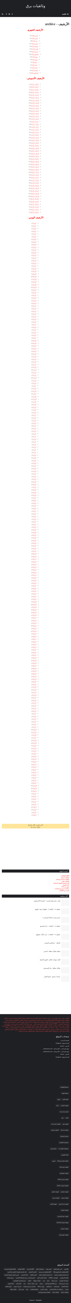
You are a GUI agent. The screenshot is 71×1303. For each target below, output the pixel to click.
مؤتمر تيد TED (65, 887)
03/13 (34, 234)
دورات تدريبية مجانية (18, 1025)
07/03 (34, 748)
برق (62, 1118)
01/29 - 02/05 (35, 103)
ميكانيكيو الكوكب (34, 1289)
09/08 (35, 602)
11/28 (34, 412)
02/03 (35, 287)
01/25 (34, 308)
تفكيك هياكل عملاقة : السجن (52, 951)
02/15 (34, 258)
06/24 (34, 767)
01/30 (34, 298)
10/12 (34, 522)
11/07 (34, 460)
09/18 (34, 583)
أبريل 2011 (34, 65)
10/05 (34, 540)
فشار (67, 1118)
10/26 (34, 490)
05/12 (34, 793)
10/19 (34, 506)
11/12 (34, 450)
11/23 (34, 423)
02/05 (35, 282)
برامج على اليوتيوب (63, 1280)
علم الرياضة (23, 1027)
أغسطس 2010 (34, 73)
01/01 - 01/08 (35, 113)
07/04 (34, 745)
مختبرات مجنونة (50, 1029)
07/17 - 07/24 (35, 177)
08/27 (34, 618)
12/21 (34, 375)
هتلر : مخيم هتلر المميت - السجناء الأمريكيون (47, 901)
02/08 (34, 274)
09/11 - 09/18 (35, 156)
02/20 (35, 252)
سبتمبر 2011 (35, 51)
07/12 (34, 724)
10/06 (34, 538)
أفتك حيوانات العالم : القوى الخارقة (50, 960)
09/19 (34, 580)
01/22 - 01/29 (35, 105)
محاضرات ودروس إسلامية (62, 888)
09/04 (35, 607)
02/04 (34, 284)
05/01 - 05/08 (35, 201)
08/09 (35, 660)
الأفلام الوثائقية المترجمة (14, 1018)
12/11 (34, 386)
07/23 (34, 703)
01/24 (34, 311)
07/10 (35, 729)
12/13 (34, 383)
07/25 (34, 697)
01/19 (34, 322)
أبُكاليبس (66, 1018)
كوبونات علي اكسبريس (63, 1216)
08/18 (34, 636)
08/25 (34, 620)
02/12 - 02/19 (35, 97)
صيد (49, 1027)
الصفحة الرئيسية (65, 1040)
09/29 (35, 556)
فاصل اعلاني (65, 1099)
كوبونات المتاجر (64, 1105)
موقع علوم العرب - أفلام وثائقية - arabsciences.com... (56, 1048)
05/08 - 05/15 (35, 199)
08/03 (35, 676)
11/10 (34, 455)
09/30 (35, 554)
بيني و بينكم (61, 1025)
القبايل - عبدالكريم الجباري (52, 943)
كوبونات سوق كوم (64, 1173)
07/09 (34, 732)
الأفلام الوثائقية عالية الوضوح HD (60, 1272)
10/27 (34, 487)
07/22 (34, 706)
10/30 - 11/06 (35, 137)
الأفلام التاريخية (33, 1018)
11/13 (34, 447)
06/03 (35, 791)
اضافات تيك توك (55, 1130)
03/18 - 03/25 (35, 84)
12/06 (34, 396)
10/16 (34, 514)
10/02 (34, 548)
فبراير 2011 (34, 67)
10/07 (34, 535)
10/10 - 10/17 (35, 209)
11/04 (34, 468)
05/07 (34, 796)
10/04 (34, 543)
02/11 (34, 266)
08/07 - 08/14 (35, 169)
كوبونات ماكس (55, 1191)
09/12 (34, 596)
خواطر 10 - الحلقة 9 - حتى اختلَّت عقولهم (48, 934)
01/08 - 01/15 (35, 111)
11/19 (34, 431)
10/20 (34, 503)
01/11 (34, 338)
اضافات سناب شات (55, 1124)
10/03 (34, 546)
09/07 (35, 604)
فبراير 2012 (35, 38)
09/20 (34, 578)
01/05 (34, 348)
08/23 (35, 626)
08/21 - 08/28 (35, 164)
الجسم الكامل (36, 1022)
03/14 (34, 231)
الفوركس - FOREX (58, 1024)
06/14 (34, 777)
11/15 (34, 442)
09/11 (35, 599)
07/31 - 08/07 (35, 172)
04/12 (34, 801)
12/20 (35, 378)
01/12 (34, 335)
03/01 (34, 244)
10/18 (34, 508)
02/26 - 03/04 (35, 92)
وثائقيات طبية (65, 881)
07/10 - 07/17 (35, 180)
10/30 (34, 482)
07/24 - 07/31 (35, 175)
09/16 (34, 588)
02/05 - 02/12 (35, 100)
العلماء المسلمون (64, 1277)
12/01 (34, 404)
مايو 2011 (34, 62)
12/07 (34, 394)
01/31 (34, 295)
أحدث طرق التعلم (59, 1018)
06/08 (35, 785)
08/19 (34, 634)
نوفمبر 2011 (35, 46)
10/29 (34, 484)
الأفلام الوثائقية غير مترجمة (47, 1020)
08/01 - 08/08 (35, 212)
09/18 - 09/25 (35, 153)
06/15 (34, 775)
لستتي (53, 1161)
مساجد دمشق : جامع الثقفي (52, 976)
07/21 (34, 708)
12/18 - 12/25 (35, 119)
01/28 (34, 303)
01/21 (34, 316)
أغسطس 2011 (35, 54)
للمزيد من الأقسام (64, 890)
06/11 (34, 780)
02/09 (34, 271)
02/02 (35, 290)
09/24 (34, 567)
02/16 (34, 255)
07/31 (34, 684)
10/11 (34, 524)
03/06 (34, 239)
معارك (36, 1029)
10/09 (34, 530)
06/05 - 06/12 (35, 193)
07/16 (34, 716)
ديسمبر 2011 (35, 43)
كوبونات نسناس (64, 1228)
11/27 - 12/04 (35, 127)
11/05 (34, 466)
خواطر (41, 1025)
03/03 (34, 242)
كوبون (58, 1099)
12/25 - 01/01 (35, 116)
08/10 (34, 658)
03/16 (34, 228)
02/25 (34, 247)
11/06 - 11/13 (35, 135)
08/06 (35, 668)
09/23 (34, 570)
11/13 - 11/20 (35, 132)
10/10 (34, 527)
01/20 (34, 319)
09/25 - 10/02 (35, 151)
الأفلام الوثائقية (65, 876)
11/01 (34, 476)
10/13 (34, 519)
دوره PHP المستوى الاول (51, 1283)
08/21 (34, 628)
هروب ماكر (59, 1031)
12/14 (34, 380)
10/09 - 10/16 (35, 145)
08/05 (35, 671)
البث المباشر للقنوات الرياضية (61, 883)
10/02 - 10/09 (35, 148)
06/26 (34, 761)
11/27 (34, 415)
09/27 (34, 559)
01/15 (34, 330)
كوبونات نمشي (64, 1198)
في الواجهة (16, 1027)
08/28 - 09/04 (35, 161)
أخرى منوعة (50, 1018)
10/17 (34, 511)
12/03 (34, 402)
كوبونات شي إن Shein (63, 1179)
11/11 (34, 452)
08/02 (35, 679)
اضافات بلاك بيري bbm (63, 1161)
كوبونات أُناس (53, 1204)
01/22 (34, 314)
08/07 (34, 666)
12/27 (34, 364)
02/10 (34, 268)
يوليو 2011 (35, 57)
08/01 (34, 682)
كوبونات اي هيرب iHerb (62, 1185)
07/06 (35, 740)
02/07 (35, 276)
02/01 (34, 292)
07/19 (34, 711)
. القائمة (64, 14)
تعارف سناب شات (64, 1111)
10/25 (34, 492)
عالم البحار (45, 1027)
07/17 (34, 713)
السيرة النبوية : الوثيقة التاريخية (15, 1022)
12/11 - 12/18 (34, 121)
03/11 (34, 236)
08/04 (35, 674)
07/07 (34, 738)
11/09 (34, 458)
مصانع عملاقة (41, 1029)
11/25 (34, 420)
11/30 (34, 407)
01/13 (34, 332)
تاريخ (56, 1025)
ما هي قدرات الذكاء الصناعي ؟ (51, 918)
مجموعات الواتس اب (63, 1148)
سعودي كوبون (65, 1093)
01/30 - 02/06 (35, 207)
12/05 (35, 399)
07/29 (35, 690)
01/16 (34, 327)
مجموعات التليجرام (63, 1142)
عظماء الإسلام (31, 1027)
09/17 (34, 586)
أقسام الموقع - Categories (62, 1043)
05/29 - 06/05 (35, 196)
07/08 (34, 735)
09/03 (35, 610)
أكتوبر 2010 (35, 70)
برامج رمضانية (14, 1024)
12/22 (34, 372)
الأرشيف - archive (64, 1046)
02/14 (34, 260)
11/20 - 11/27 (35, 129)
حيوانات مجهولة (47, 1025)
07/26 (34, 695)
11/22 (34, 426)
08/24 (34, 623)
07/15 (34, 719)
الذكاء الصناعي (28, 1022)
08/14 (34, 647)
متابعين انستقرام (64, 1136)
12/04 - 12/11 (35, 124)
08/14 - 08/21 (35, 167)
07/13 (34, 722)
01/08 (34, 343)
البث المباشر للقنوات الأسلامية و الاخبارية (19, 1020)
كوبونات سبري (56, 1198)
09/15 (34, 591)
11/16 (34, 439)
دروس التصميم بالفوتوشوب (31, 1025)
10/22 (34, 498)
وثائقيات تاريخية (65, 877)
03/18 (34, 223)
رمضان (64, 1027)
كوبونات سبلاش (64, 1191)
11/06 (34, 463)
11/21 (34, 428)
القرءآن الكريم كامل (47, 1024)
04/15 (34, 799)
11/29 (34, 410)
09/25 (34, 564)
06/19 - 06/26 (35, 188)
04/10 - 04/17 (35, 204)
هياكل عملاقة (52, 1031)
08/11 (34, 655)
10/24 (34, 495)
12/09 (34, 391)
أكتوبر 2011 (35, 49)
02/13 (34, 263)
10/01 (34, 551)
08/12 (34, 652)
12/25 (35, 370)
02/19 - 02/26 (35, 95)
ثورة (53, 1025)
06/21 (34, 770)
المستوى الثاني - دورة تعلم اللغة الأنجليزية (29, 1024)
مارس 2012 (35, 35)
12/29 (34, 359)
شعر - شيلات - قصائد (56, 1027)
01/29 (34, 300)
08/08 (34, 663)
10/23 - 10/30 (35, 140)
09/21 (34, 575)
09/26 (34, 562)
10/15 (34, 516)
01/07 (34, 346)
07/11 (34, 727)
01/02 (34, 354)
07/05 (35, 743)
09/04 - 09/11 (35, 159)
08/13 (34, 650)
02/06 (35, 279)
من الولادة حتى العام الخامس (26, 1029)
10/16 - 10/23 (35, 143)
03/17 (34, 226)
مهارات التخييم (14, 1029)
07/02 (34, 751)
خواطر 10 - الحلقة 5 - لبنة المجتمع (50, 926)
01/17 (34, 324)
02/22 (34, 250)
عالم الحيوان (66, 885)
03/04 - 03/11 (34, 89)
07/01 (34, 754)
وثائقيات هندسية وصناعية (62, 879)
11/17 (34, 436)
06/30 (34, 756)
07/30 (34, 687)
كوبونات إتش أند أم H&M (62, 1222)
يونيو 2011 (35, 59)
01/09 (34, 340)
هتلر (63, 1031)
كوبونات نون (65, 1124)
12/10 (34, 388)
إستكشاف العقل (42, 1018)
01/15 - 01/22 (35, 108)
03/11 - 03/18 (34, 87)
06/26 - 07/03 (35, 185)
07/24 (34, 700)
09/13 (34, 594)
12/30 (34, 356)
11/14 (34, 444)
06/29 (35, 759)
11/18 (34, 434)
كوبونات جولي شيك (63, 1235)
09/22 (34, 572)
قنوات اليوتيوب (64, 1155)
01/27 (34, 306)
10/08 (34, 532)
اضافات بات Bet (64, 1130)
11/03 (34, 471)
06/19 (34, 772)
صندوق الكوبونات (64, 1087)
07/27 (34, 692)
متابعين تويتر (53, 1148)
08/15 (34, 644)
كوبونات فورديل (64, 1210)
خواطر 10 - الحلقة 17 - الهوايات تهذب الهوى (47, 909)
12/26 (34, 367)
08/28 (34, 615)
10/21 (34, 500)
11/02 (34, 474)
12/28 (34, 362)
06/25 (34, 764)
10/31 (34, 479)
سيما (57, 1105)
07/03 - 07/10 (35, 183)
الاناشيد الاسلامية (35, 1020)
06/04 (35, 788)
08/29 (35, 612)
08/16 (34, 642)
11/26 (34, 418)
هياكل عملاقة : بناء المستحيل (51, 968)
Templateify (39, 1300)
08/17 (34, 639)
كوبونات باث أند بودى (63, 1204)
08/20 (35, 631)
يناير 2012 (35, 41)
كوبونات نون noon (64, 1167)
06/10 (34, 783)
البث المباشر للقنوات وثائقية (47, 1022)
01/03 (34, 351)
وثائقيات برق (35, 5)
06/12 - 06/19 (35, 191)
